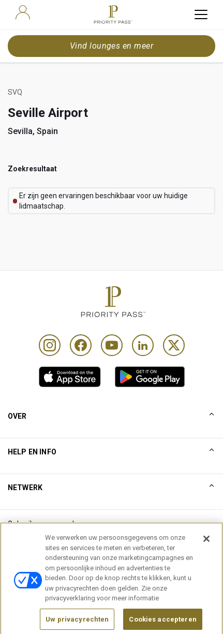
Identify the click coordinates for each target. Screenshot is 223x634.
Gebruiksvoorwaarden (45, 524)
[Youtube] (112, 345)
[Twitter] (174, 345)
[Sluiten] (206, 560)
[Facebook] (81, 345)
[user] (23, 12)
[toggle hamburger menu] (201, 14)
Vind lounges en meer (112, 46)
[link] (70, 376)
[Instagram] (50, 345)
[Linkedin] (143, 345)
